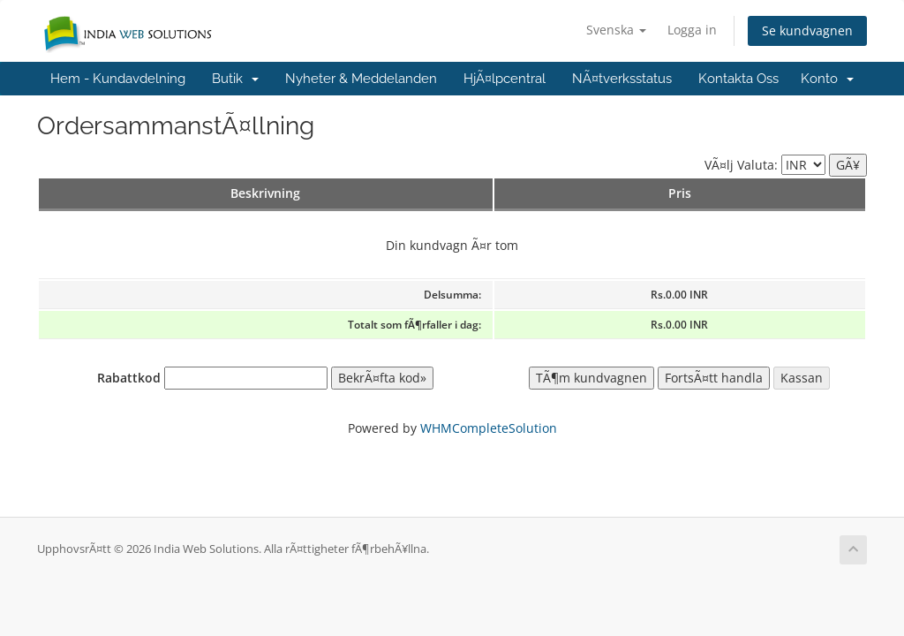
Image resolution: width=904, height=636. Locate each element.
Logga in (692, 29)
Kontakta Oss (738, 79)
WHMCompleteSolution (488, 428)
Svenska (616, 29)
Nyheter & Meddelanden (361, 79)
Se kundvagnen (807, 30)
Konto (827, 79)
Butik (235, 79)
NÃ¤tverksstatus (622, 79)
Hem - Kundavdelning (117, 79)
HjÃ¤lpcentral (504, 79)
